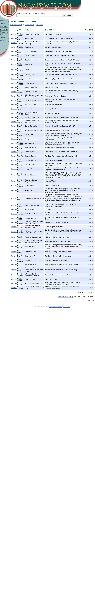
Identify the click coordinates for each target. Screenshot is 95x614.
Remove (14, 34)
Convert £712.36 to (64, 297)
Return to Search (16, 25)
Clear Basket (29, 25)
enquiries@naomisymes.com (59, 307)
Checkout (39, 25)
